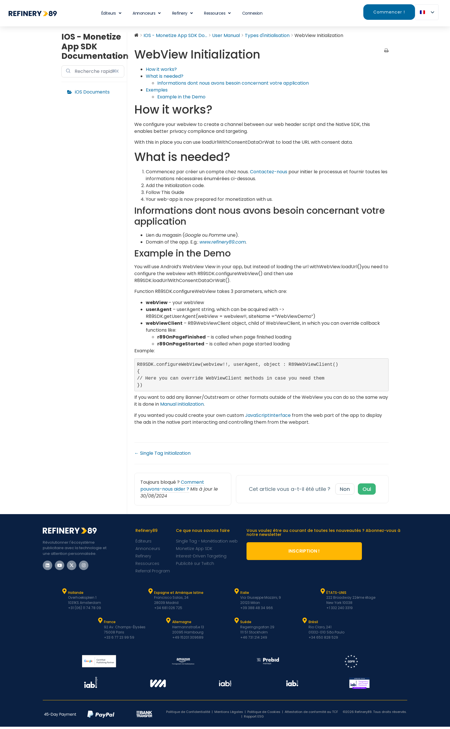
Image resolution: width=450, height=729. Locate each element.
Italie (244, 594)
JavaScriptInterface (268, 417)
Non (345, 491)
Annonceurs (147, 13)
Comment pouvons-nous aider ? (172, 488)
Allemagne (181, 624)
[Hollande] (64, 593)
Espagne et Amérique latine (178, 594)
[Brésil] (305, 623)
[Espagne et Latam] (150, 593)
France (110, 624)
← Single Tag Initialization (162, 455)
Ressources (217, 13)
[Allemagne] (168, 623)
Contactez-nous (268, 171)
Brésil (313, 624)
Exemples (157, 90)
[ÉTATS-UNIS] (322, 593)
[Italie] (236, 593)
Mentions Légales (228, 714)
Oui (366, 491)
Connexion (252, 13)
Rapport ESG (254, 718)
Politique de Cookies (263, 714)
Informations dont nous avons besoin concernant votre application (233, 83)
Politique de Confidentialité (188, 714)
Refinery (182, 13)
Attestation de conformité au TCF (311, 714)
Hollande (76, 594)
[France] (100, 623)
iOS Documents (92, 92)
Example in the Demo (181, 97)
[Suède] (236, 623)
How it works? (161, 69)
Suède (245, 624)
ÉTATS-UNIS (336, 594)
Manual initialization (182, 406)
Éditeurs (111, 13)
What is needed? (164, 76)
